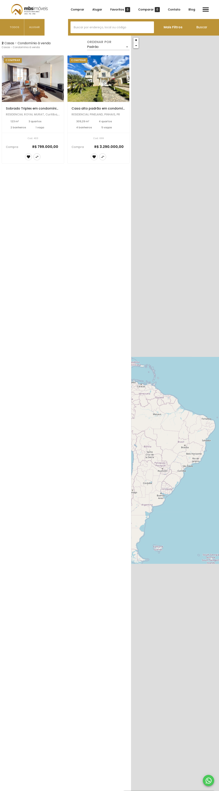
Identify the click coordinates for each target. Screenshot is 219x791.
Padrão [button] (93, 46)
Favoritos (120, 9)
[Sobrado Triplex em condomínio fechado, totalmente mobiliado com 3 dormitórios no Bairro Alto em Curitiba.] (33, 78)
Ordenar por (99, 42)
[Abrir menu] (205, 9)
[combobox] (112, 27)
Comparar (149, 9)
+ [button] (136, 40)
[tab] (14, 27)
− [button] (136, 45)
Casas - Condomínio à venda (21, 47)
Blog (191, 9)
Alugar (97, 9)
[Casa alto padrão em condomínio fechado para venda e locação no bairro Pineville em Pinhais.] (98, 78)
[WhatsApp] (208, 780)
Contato (174, 9)
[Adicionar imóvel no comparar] (37, 156)
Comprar (77, 9)
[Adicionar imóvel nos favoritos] (28, 156)
